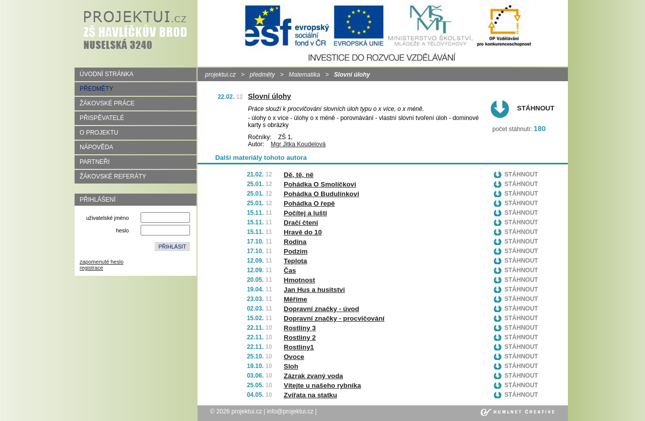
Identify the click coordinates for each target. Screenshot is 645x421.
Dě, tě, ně (298, 174)
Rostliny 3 (300, 328)
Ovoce (294, 356)
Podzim (295, 251)
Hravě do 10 (303, 232)
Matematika (304, 74)
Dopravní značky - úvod (321, 309)
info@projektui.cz (290, 411)
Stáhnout (535, 108)
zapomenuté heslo (101, 262)
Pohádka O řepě (309, 203)
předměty (262, 74)
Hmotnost (299, 280)
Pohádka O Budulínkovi (321, 194)
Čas (290, 270)
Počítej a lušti (305, 213)
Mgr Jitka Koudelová (298, 144)
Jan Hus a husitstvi (314, 289)
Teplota (295, 261)
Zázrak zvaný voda (313, 376)
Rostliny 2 (300, 337)
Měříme (295, 299)
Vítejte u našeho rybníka (322, 385)
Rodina (295, 242)
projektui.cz (220, 74)
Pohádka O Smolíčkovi (320, 184)
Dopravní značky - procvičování (334, 318)
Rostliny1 (299, 347)
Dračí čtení (301, 222)
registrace (91, 268)
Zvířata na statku (310, 395)
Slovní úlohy (269, 96)
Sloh (291, 366)
